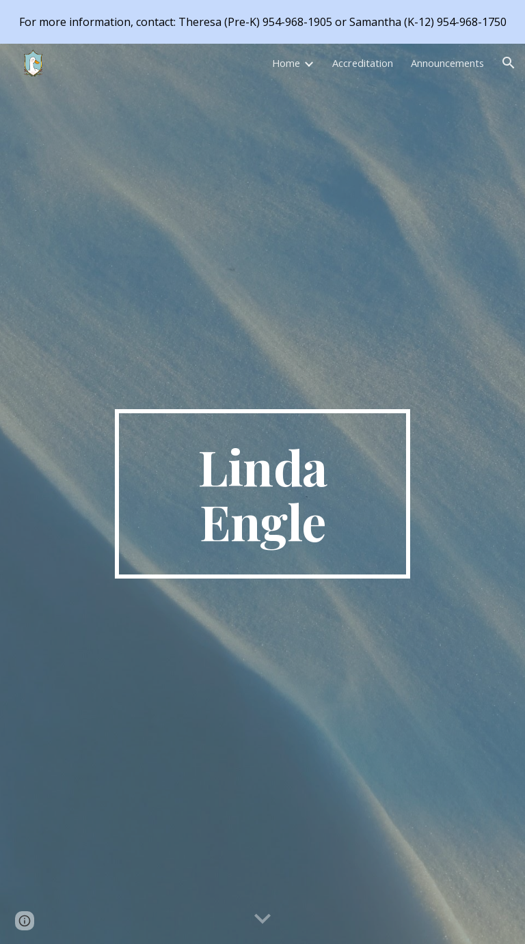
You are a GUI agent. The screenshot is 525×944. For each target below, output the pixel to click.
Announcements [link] (447, 63)
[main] (262, 494)
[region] (262, 22)
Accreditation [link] (362, 63)
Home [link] (286, 63)
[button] (508, 62)
